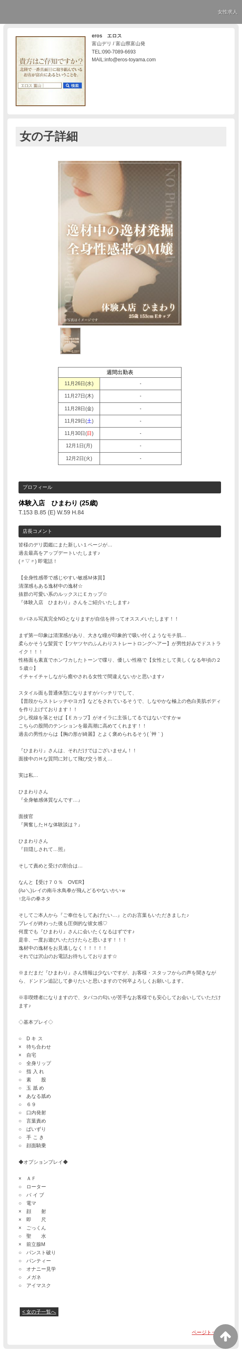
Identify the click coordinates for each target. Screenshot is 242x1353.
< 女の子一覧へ (39, 1312)
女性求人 (227, 12)
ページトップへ (209, 1332)
